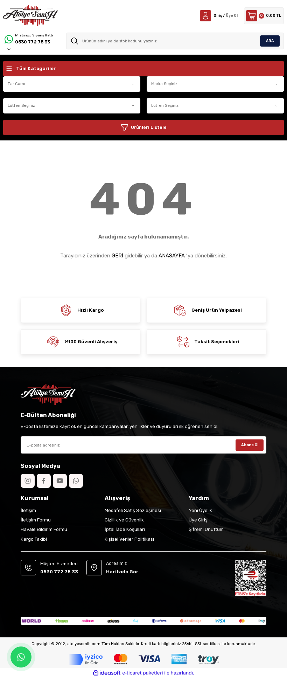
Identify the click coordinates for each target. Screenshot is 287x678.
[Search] (175, 41)
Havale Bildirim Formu (44, 529)
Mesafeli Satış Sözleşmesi (133, 510)
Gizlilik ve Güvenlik (124, 520)
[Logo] (30, 15)
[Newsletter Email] (143, 445)
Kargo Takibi (34, 539)
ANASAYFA (172, 255)
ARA (270, 40)
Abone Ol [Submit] (249, 444)
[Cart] (262, 15)
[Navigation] (143, 68)
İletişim (28, 510)
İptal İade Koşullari (125, 529)
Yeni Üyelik (200, 510)
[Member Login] (214, 15)
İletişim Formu (36, 520)
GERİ (117, 255)
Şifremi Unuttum (206, 529)
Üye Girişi (199, 520)
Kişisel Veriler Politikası (129, 539)
